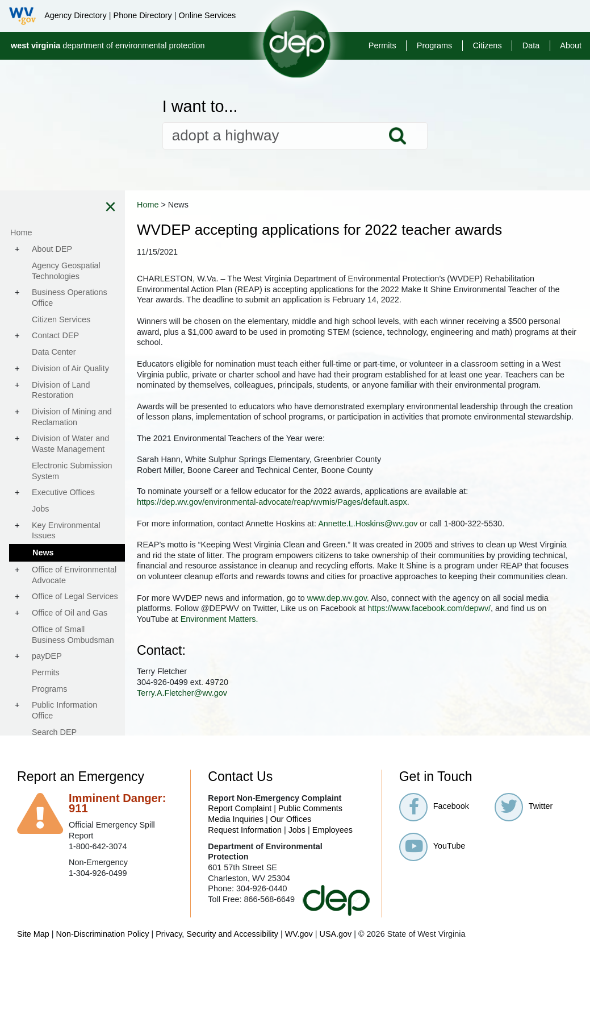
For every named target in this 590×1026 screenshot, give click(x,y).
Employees (332, 882)
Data (530, 45)
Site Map (33, 987)
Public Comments (310, 861)
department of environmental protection (108, 45)
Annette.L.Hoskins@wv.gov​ (441, 555)
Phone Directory (143, 15)
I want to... (200, 106)
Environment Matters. (474, 672)
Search (397, 136)
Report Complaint (239, 861)
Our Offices (291, 872)
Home (221, 204)
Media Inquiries (235, 872)
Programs (434, 45)
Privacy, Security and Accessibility (217, 987)
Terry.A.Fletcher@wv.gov (256, 745)
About (570, 45)
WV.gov (299, 987)
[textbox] (295, 135)
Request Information (245, 882)
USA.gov (335, 987)
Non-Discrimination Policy (102, 987)
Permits (382, 45)
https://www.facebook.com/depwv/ (272, 672)
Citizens (486, 45)
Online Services (207, 15)
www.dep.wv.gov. (412, 650)
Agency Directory (75, 15)
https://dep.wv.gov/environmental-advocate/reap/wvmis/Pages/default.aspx (346, 533)
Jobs (297, 882)
